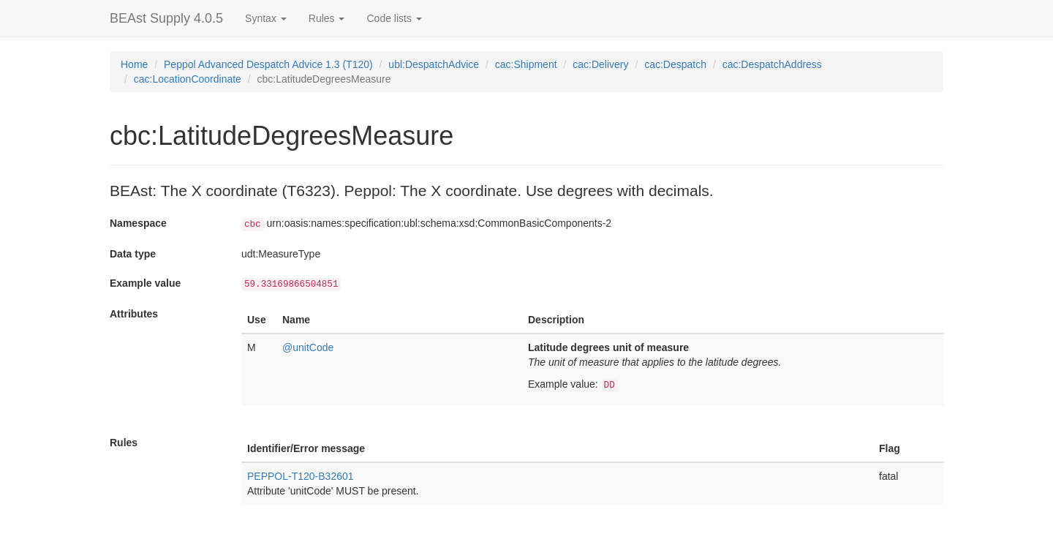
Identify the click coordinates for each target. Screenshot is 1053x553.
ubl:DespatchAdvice (433, 64)
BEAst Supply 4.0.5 (166, 18)
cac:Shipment (526, 64)
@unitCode (307, 347)
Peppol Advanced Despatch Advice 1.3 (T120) (268, 64)
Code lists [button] (393, 18)
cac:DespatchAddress (772, 64)
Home (134, 64)
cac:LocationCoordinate (187, 79)
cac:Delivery (600, 64)
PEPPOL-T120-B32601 (300, 476)
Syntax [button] (266, 18)
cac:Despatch (675, 64)
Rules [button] (327, 18)
